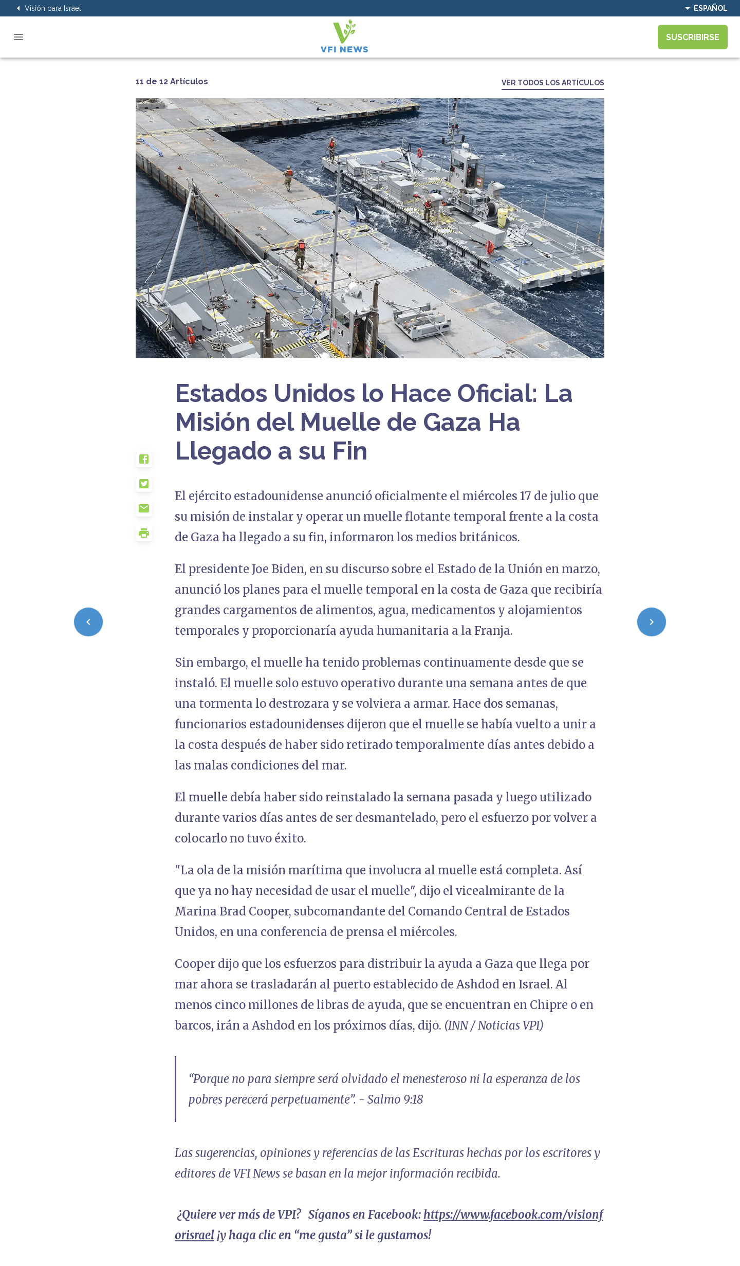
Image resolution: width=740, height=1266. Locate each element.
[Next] (651, 622)
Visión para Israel (46, 8)
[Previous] (88, 622)
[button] (155, 463)
